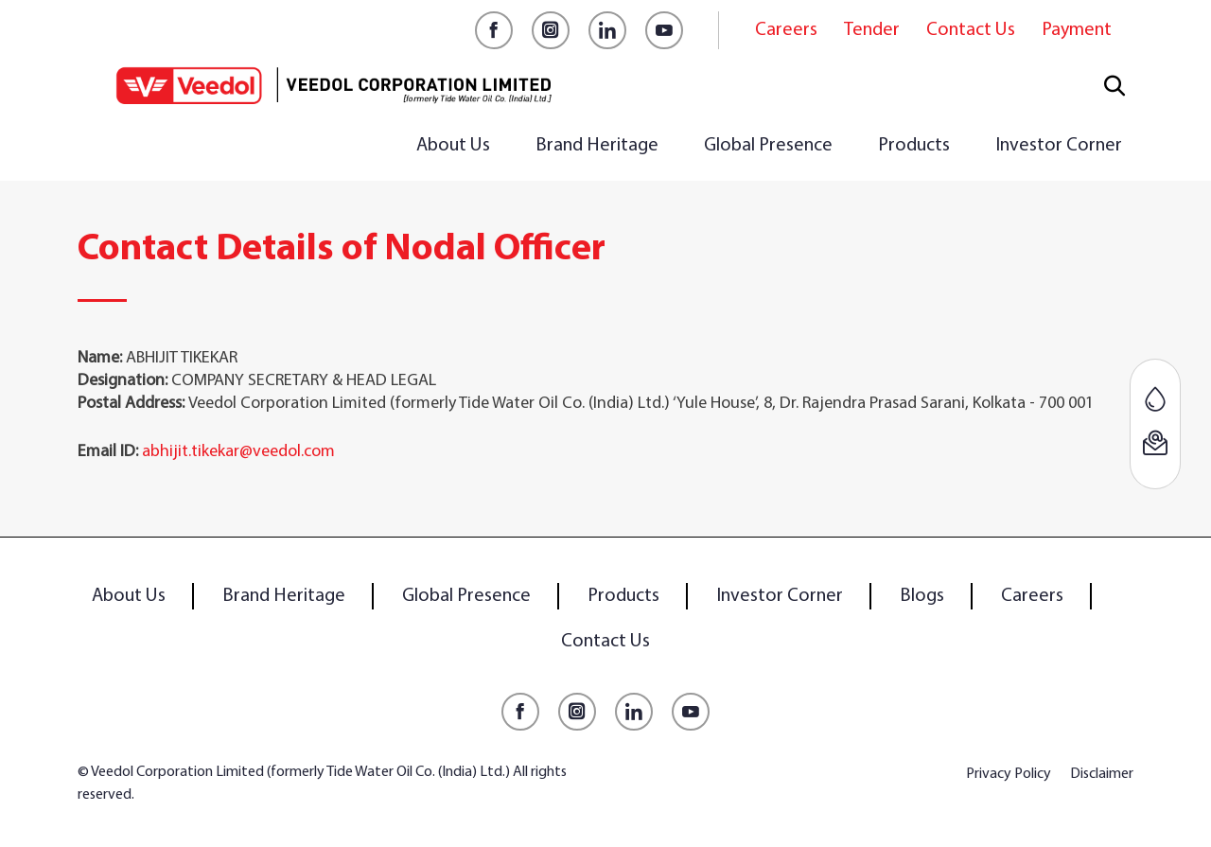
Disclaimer (1101, 774)
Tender (872, 30)
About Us (453, 145)
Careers (786, 30)
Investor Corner (1058, 145)
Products (914, 145)
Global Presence (768, 145)
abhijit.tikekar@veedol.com (238, 452)
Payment (1077, 30)
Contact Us (970, 30)
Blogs (922, 596)
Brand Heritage (596, 145)
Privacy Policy (1008, 774)
